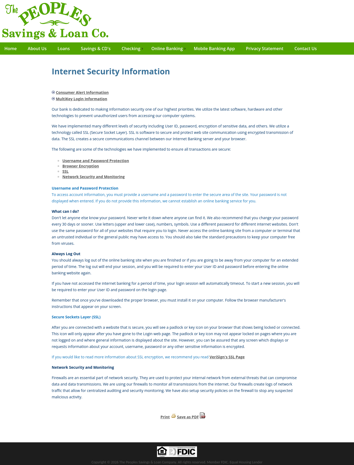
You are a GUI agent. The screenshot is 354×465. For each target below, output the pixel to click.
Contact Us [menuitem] (305, 48)
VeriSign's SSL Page (227, 356)
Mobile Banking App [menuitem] (214, 48)
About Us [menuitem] (37, 48)
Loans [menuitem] (64, 48)
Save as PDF (188, 416)
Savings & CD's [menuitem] (96, 48)
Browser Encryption (80, 166)
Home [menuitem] (10, 48)
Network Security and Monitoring (93, 176)
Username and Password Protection (95, 160)
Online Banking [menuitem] (169, 48)
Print (165, 416)
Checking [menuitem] (133, 48)
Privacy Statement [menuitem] (264, 48)
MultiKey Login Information (81, 98)
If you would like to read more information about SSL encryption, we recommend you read (131, 356)
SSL (65, 171)
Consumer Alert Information (82, 92)
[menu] (177, 48)
